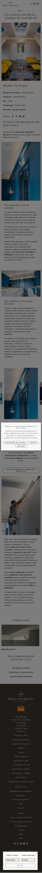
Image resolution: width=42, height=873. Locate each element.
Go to (20, 865)
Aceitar (33, 442)
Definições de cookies (15, 442)
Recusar (21, 446)
